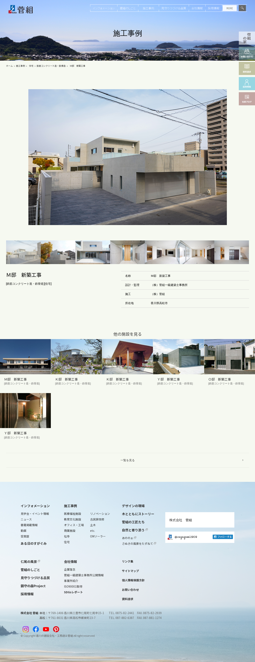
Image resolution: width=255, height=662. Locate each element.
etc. (92, 531)
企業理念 (69, 569)
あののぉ (129, 538)
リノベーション (100, 514)
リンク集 (127, 561)
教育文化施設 (72, 519)
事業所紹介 (71, 581)
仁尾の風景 (30, 561)
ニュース (26, 519)
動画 (23, 531)
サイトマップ (130, 571)
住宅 (31, 65)
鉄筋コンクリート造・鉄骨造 (51, 65)
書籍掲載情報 (29, 525)
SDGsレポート (73, 592)
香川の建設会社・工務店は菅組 (54, 636)
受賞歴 (25, 536)
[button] (23, 252)
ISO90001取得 (73, 586)
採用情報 (213, 8)
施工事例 (148, 8)
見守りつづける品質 (173, 8)
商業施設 (69, 531)
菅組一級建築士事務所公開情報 (84, 575)
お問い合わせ (130, 590)
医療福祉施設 (72, 514)
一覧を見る (128, 460)
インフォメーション (104, 8)
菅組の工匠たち (133, 521)
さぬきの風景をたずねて (139, 543)
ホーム (9, 65)
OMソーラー (98, 536)
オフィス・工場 (74, 525)
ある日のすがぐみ (34, 543)
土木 (93, 525)
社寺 (67, 536)
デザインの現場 (133, 505)
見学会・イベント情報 (35, 514)
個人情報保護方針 (133, 580)
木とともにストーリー (138, 513)
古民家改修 (97, 519)
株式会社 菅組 (180, 519)
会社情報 (197, 8)
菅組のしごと (128, 8)
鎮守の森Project (33, 585)
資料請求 (127, 599)
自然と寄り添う (135, 530)
